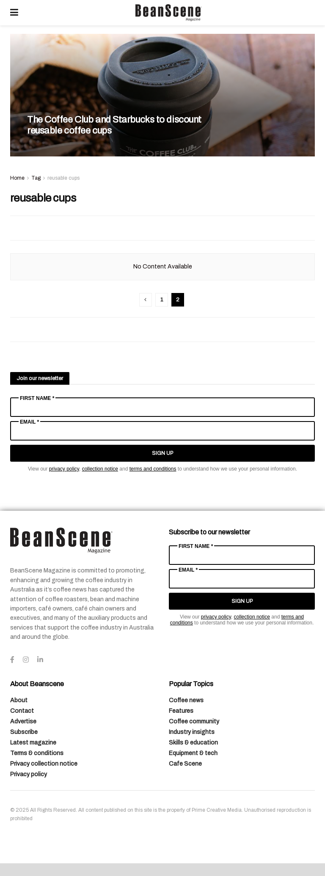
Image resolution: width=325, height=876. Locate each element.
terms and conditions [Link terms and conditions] (152, 469)
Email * (29, 422)
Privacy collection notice (43, 764)
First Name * (37, 398)
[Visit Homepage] (168, 12)
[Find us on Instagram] (26, 660)
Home (17, 178)
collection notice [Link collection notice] (100, 469)
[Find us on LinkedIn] (40, 660)
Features (181, 711)
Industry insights (192, 732)
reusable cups (63, 178)
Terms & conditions (36, 753)
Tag (36, 178)
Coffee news (186, 700)
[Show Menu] (14, 12)
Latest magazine (33, 742)
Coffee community (194, 721)
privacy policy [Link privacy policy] (64, 469)
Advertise (23, 721)
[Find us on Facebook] (12, 660)
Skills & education (193, 742)
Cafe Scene (185, 764)
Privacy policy (28, 774)
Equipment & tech (193, 753)
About (19, 700)
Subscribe (24, 732)
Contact (22, 711)
